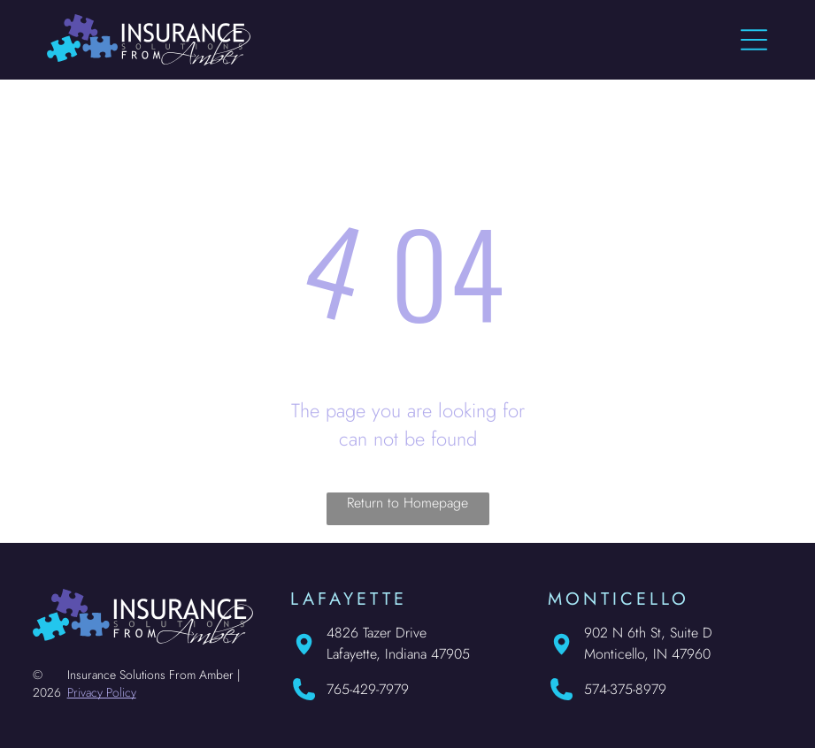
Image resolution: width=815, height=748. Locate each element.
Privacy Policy (101, 692)
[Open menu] (754, 40)
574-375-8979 (625, 689)
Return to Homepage (407, 502)
